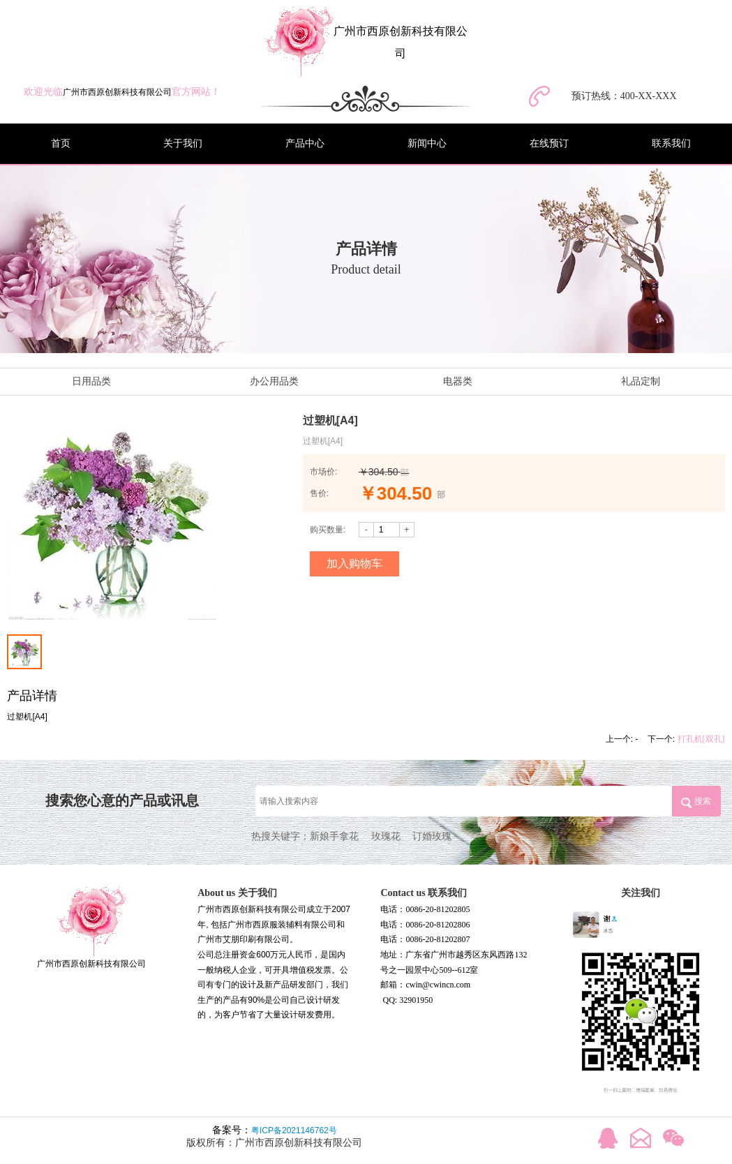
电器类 (457, 381)
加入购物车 (354, 563)
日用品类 (91, 381)
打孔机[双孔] (701, 739)
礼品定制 (640, 381)
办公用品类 (274, 381)
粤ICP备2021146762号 (294, 1130)
